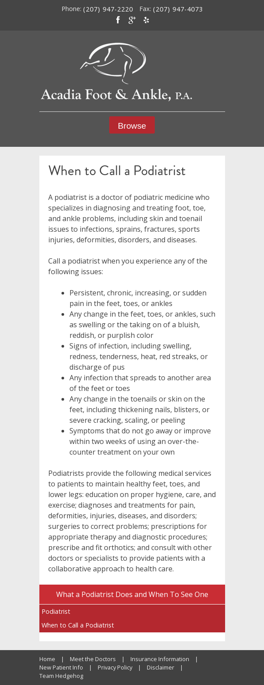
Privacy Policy (115, 667)
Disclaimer (160, 667)
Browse (132, 125)
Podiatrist (56, 611)
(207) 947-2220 (108, 9)
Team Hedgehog (61, 676)
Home (47, 659)
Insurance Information (159, 659)
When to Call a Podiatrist (78, 625)
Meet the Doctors (93, 659)
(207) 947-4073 (178, 9)
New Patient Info (61, 667)
